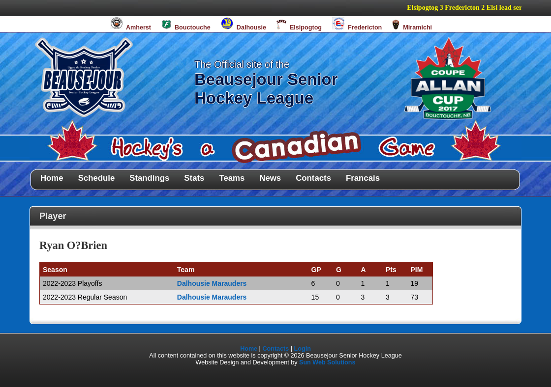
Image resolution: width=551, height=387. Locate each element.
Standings (149, 178)
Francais (363, 178)
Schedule (96, 178)
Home (51, 178)
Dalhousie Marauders (212, 283)
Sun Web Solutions (327, 362)
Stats (194, 178)
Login (302, 348)
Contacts (313, 178)
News (270, 178)
